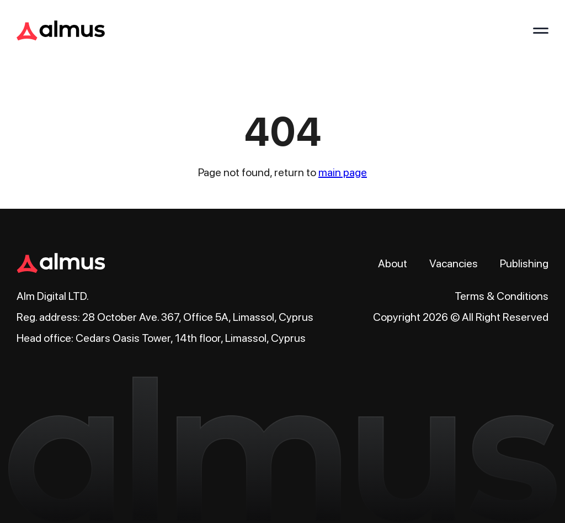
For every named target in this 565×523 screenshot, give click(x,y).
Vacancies (453, 263)
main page (342, 172)
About (392, 263)
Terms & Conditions (501, 296)
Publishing (524, 263)
